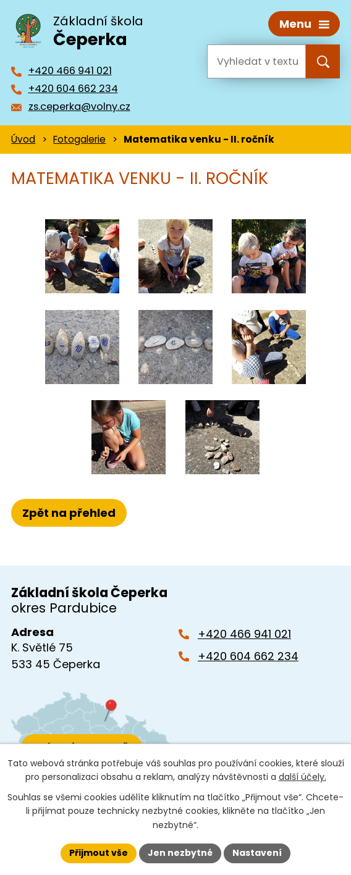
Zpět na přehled (69, 513)
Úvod (23, 139)
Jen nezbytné (180, 853)
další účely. (302, 777)
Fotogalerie (79, 139)
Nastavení (257, 853)
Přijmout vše (98, 853)
